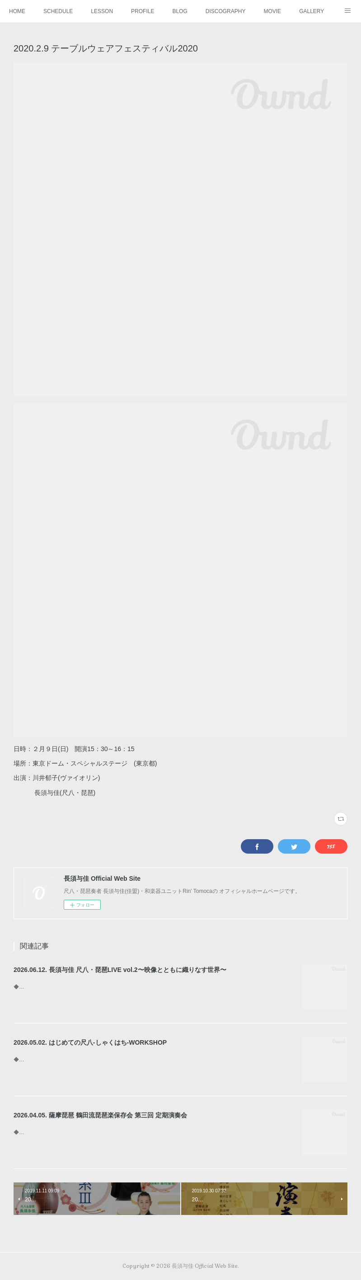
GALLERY (311, 11)
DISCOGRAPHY (226, 11)
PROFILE (142, 11)
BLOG (179, 11)
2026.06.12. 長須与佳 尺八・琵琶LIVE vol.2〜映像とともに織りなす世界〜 (120, 969)
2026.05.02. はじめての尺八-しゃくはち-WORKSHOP (90, 1042)
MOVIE (272, 11)
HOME (17, 11)
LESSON (102, 11)
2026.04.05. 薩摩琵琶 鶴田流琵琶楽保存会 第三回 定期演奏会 (100, 1115)
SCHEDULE (58, 11)
